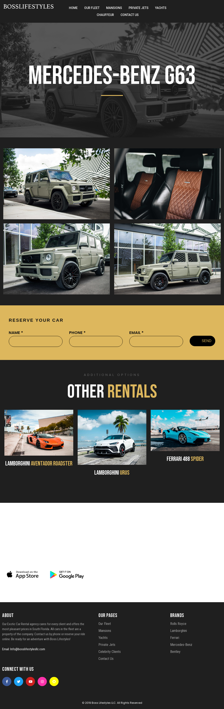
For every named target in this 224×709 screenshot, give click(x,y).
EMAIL (136, 332)
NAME (16, 332)
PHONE (77, 332)
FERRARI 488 (185, 459)
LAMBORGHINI (38, 463)
